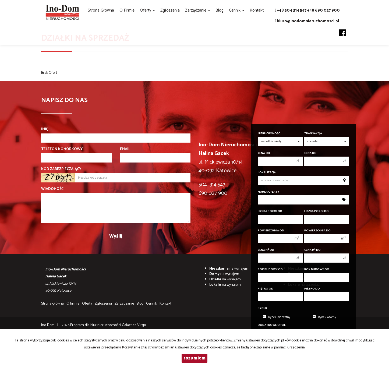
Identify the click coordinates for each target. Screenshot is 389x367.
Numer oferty (268, 192)
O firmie (127, 10)
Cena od (264, 153)
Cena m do (312, 250)
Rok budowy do (316, 269)
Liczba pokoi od (270, 211)
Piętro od (265, 289)
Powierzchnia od (271, 231)
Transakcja (313, 134)
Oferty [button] (147, 10)
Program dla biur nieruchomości (96, 325)
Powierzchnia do (317, 231)
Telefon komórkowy (62, 149)
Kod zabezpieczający (61, 169)
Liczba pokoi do (316, 211)
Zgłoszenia (170, 10)
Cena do (310, 153)
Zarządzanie (124, 304)
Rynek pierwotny (276, 317)
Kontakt (257, 10)
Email (125, 149)
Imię (44, 129)
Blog (219, 10)
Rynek (262, 308)
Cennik (151, 304)
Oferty (87, 304)
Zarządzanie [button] (197, 10)
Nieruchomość (269, 134)
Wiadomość (52, 189)
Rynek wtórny (324, 317)
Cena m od (266, 250)
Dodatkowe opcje (272, 325)
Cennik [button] (236, 10)
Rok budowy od (270, 269)
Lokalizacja (267, 173)
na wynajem (228, 269)
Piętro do (312, 289)
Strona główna (101, 10)
